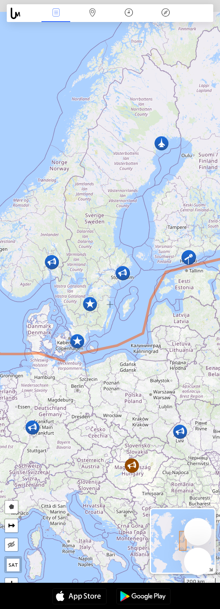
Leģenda (165, 13)
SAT (13, 565)
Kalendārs (128, 13)
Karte (92, 13)
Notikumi (56, 13)
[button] (52, 262)
